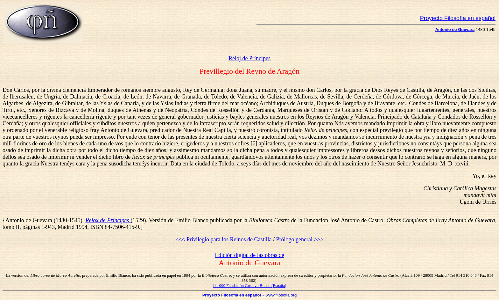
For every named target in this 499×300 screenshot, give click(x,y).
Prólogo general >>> (300, 239)
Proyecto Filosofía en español (457, 18)
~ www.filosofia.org (249, 295)
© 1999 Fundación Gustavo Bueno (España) (249, 285)
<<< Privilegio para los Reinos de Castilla (223, 239)
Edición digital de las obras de (249, 255)
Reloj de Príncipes (249, 58)
